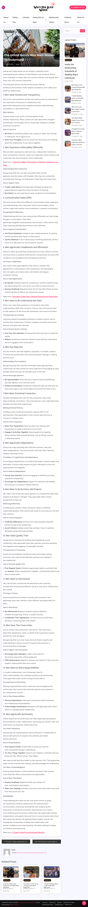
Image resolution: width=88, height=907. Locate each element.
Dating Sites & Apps (38, 19)
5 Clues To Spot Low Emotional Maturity (28, 832)
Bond (17, 64)
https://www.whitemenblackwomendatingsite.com (32, 853)
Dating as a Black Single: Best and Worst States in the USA (78, 142)
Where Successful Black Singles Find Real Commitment (78, 109)
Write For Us (80, 19)
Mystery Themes (14, 904)
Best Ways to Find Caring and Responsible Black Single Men (30, 885)
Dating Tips (15, 19)
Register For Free (78, 7)
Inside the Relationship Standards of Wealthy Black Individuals (11, 885)
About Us (5, 19)
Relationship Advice (54, 19)
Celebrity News (67, 19)
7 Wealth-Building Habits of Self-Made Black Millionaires (51, 885)
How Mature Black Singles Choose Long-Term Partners (78, 120)
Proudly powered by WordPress (27, 902)
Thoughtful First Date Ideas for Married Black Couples (78, 131)
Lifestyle (26, 17)
